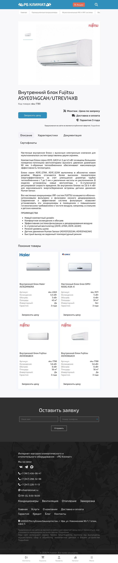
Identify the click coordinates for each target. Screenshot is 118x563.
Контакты (60, 515)
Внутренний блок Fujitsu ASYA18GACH (74, 356)
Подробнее (95, 125)
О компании (50, 511)
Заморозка (87, 503)
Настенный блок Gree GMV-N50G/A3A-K (76, 287)
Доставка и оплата (72, 511)
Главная (23, 511)
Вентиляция (50, 503)
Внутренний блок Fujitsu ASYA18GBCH (33, 356)
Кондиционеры (28, 503)
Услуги (35, 511)
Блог (48, 515)
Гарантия (23, 515)
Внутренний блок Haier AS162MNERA (32, 287)
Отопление (69, 503)
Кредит (37, 515)
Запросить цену (32, 115)
